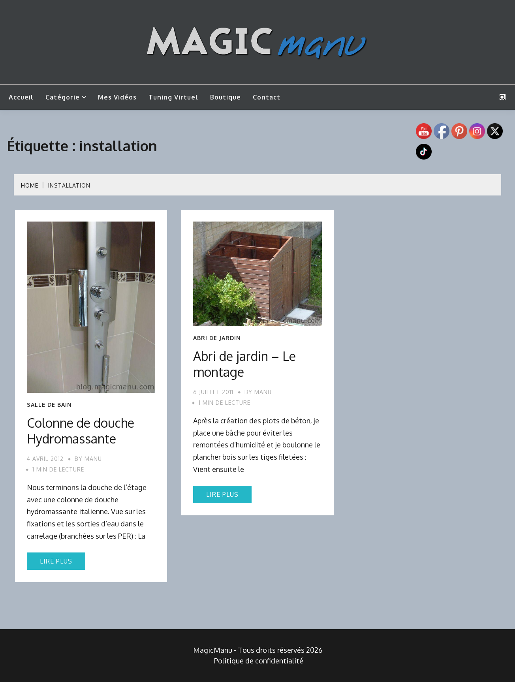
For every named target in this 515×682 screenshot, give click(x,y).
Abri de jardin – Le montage (244, 364)
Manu (93, 458)
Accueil (21, 97)
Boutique (225, 97)
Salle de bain (49, 405)
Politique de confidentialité (258, 660)
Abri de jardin (217, 338)
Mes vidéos (117, 97)
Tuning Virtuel (173, 97)
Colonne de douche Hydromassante (80, 431)
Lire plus (56, 561)
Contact (266, 97)
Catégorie (62, 97)
